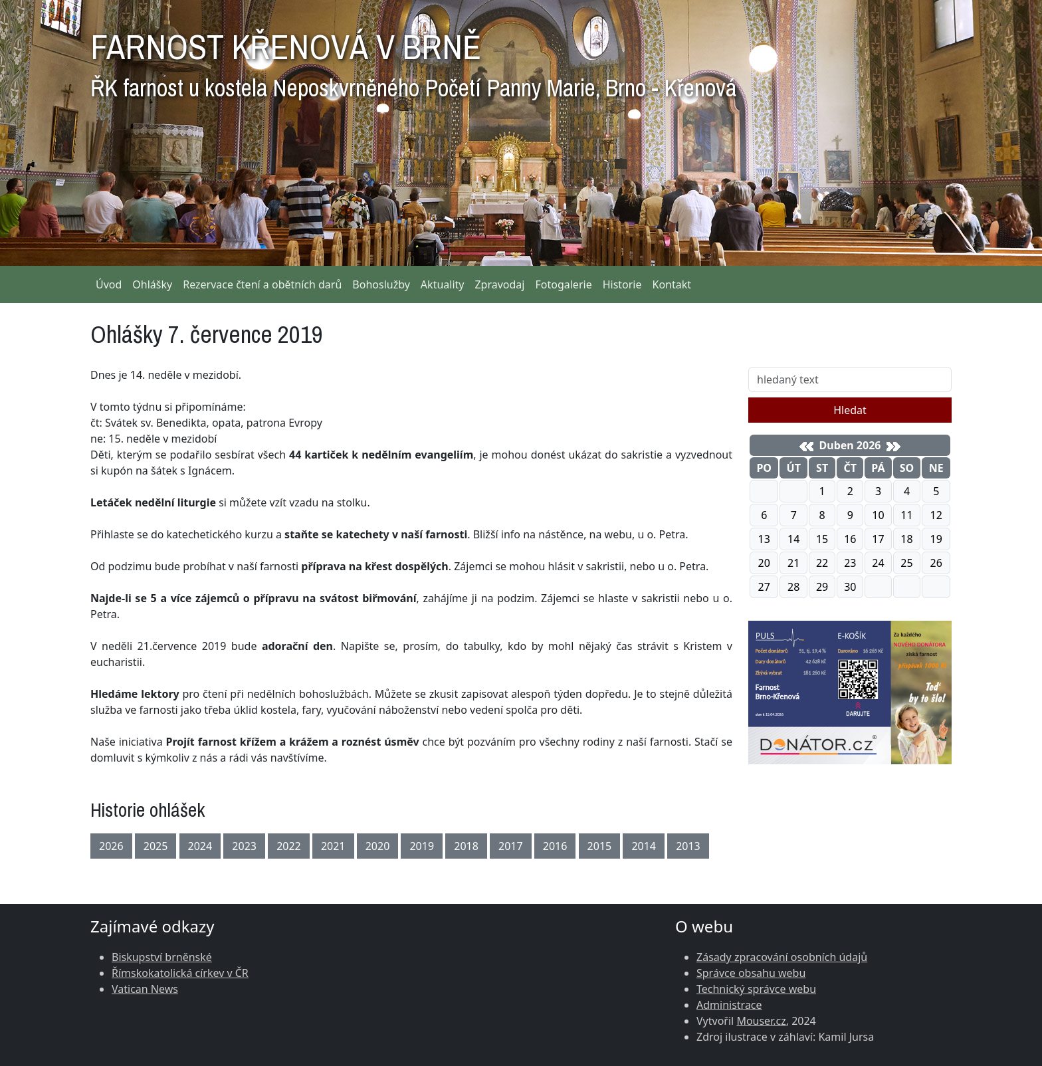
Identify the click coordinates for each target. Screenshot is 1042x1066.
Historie (622, 284)
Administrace (729, 1005)
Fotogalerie (563, 284)
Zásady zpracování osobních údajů (781, 957)
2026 (111, 846)
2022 (288, 846)
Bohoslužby (381, 284)
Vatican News (145, 989)
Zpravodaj (499, 284)
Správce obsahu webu (750, 973)
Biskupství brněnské (162, 957)
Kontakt (672, 284)
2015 (599, 846)
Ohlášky (152, 284)
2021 (333, 846)
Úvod (109, 284)
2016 (555, 846)
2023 (244, 846)
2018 (466, 846)
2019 (421, 846)
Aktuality (443, 284)
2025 (156, 846)
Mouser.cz (760, 1020)
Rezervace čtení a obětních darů (262, 284)
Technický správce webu (756, 989)
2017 (510, 846)
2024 (200, 846)
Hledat (850, 410)
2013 (688, 846)
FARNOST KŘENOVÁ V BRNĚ (413, 60)
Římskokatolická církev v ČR (180, 973)
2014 (643, 846)
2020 (377, 846)
